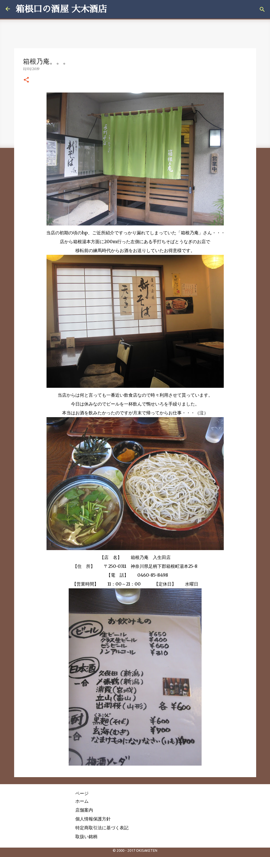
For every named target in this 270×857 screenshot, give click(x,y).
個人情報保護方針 (93, 819)
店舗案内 (84, 810)
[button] (26, 80)
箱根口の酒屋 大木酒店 (61, 9)
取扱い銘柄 (86, 836)
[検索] (262, 9)
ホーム (82, 801)
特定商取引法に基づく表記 (101, 827)
